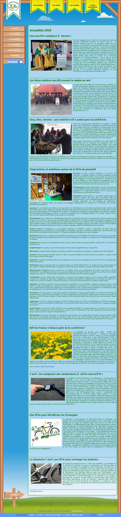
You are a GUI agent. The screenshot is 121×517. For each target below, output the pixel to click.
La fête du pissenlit (92, 6)
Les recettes (74, 5)
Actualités (14, 56)
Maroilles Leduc (77, 515)
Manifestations (15, 50)
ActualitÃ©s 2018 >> (36, 491)
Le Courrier (40, 515)
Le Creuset (67, 515)
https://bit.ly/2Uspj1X (47, 366)
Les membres (14, 39)
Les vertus (56, 5)
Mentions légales (77, 511)
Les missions (14, 34)
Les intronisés (14, 45)
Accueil (14, 28)
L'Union (31, 515)
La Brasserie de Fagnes (53, 515)
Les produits (38, 5)
